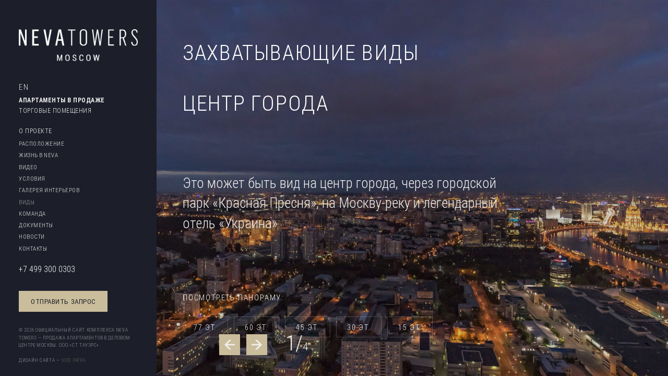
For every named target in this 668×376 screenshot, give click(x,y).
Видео (28, 167)
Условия (32, 178)
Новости (32, 236)
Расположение (41, 143)
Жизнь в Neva (38, 155)
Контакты (33, 248)
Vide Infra (74, 360)
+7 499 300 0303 (47, 269)
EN (24, 87)
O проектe (35, 131)
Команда (32, 213)
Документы (36, 225)
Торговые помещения (55, 110)
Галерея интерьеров (49, 190)
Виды (26, 202)
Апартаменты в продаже (62, 100)
